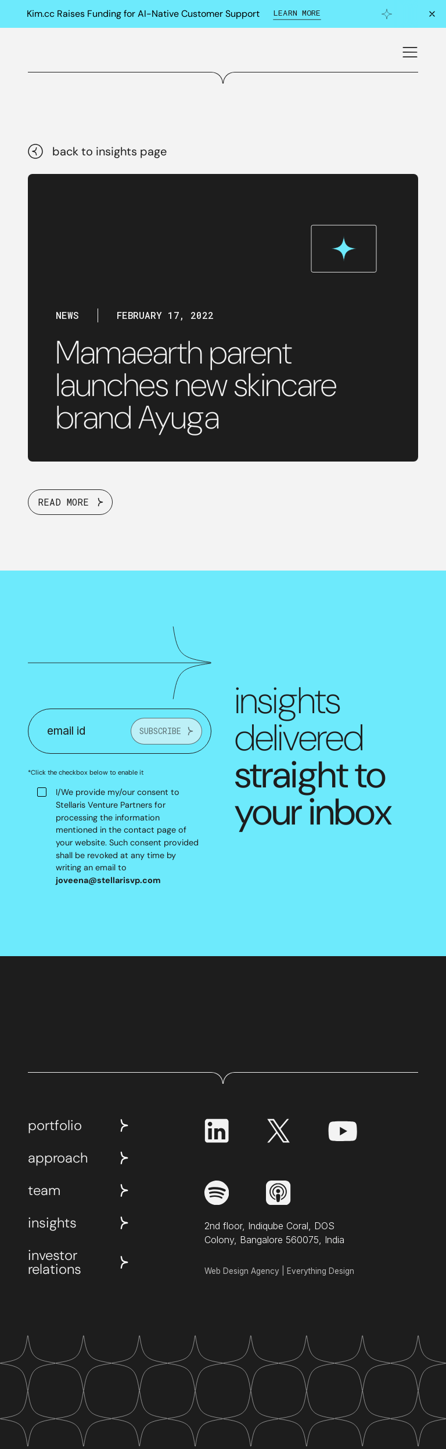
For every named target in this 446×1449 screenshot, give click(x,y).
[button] (407, 52)
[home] (56, 52)
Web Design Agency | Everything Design (279, 1271)
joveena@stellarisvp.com (108, 880)
